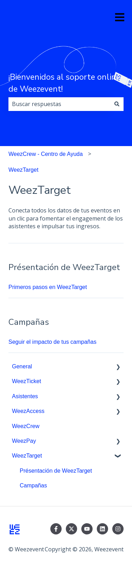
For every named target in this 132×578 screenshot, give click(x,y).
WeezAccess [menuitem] (28, 411)
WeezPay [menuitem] (24, 441)
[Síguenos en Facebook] (56, 528)
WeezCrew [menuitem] (25, 426)
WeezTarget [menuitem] (27, 456)
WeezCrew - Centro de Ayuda (45, 154)
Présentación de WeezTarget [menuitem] (56, 471)
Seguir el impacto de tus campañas (52, 342)
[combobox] (59, 104)
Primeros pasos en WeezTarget (47, 287)
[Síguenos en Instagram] (118, 528)
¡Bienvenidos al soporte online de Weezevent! (64, 83)
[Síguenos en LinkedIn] (102, 528)
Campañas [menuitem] (33, 485)
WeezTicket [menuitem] (26, 381)
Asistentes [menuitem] (25, 396)
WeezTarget (23, 170)
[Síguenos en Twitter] (71, 528)
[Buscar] (117, 104)
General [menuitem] (22, 366)
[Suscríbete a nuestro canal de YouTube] (87, 528)
